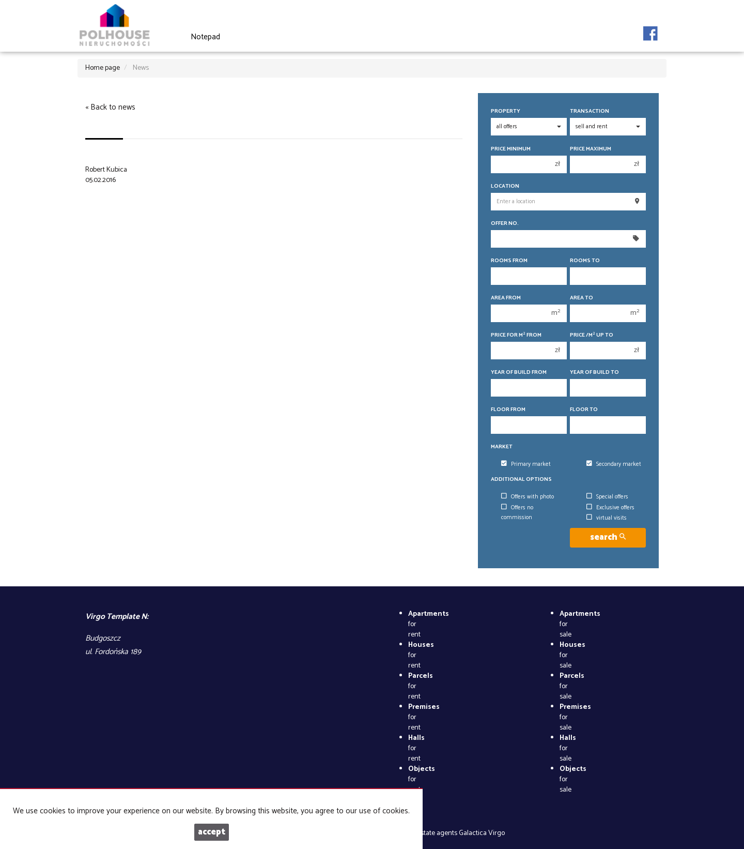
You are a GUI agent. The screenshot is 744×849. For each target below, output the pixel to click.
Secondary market (613, 464)
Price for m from (516, 335)
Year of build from (519, 372)
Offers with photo (527, 497)
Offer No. (505, 224)
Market (502, 447)
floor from (508, 410)
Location (505, 186)
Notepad (205, 37)
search (608, 537)
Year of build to (594, 372)
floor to (584, 410)
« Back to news (110, 107)
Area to (581, 298)
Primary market (526, 464)
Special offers (607, 497)
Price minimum (511, 149)
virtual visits (606, 518)
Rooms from (509, 261)
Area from (506, 298)
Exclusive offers (610, 507)
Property (505, 111)
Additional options (521, 479)
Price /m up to (591, 335)
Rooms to (585, 261)
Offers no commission (517, 512)
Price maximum (590, 149)
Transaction (589, 111)
